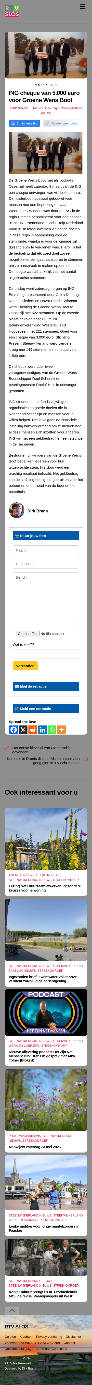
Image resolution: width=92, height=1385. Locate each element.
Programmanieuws (25, 1136)
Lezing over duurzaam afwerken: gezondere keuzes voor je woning (45, 888)
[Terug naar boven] (12, 1311)
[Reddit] (32, 729)
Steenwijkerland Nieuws (30, 880)
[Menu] (82, 6)
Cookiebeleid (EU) (18, 1349)
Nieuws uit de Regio (46, 108)
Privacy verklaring (49, 1337)
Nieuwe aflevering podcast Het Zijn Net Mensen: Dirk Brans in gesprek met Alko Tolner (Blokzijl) (42, 1056)
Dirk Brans (19, 108)
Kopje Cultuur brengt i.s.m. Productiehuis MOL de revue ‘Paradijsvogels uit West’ (43, 1294)
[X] (23, 729)
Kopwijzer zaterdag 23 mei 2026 (35, 1147)
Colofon (10, 1337)
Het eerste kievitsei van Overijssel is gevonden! (41, 750)
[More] (61, 729)
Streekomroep (66, 880)
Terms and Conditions (51, 1349)
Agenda (15, 875)
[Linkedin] (42, 729)
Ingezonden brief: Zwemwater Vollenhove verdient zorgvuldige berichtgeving (43, 979)
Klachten (26, 1337)
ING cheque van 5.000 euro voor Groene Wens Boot (44, 96)
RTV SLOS (15, 1358)
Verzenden (25, 666)
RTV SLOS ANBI (47, 1343)
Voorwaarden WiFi (18, 1343)
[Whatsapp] (52, 729)
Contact (69, 1343)
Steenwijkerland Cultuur (31, 1281)
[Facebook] (13, 729)
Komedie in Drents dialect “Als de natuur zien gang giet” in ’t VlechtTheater (43, 760)
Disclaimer (73, 1337)
